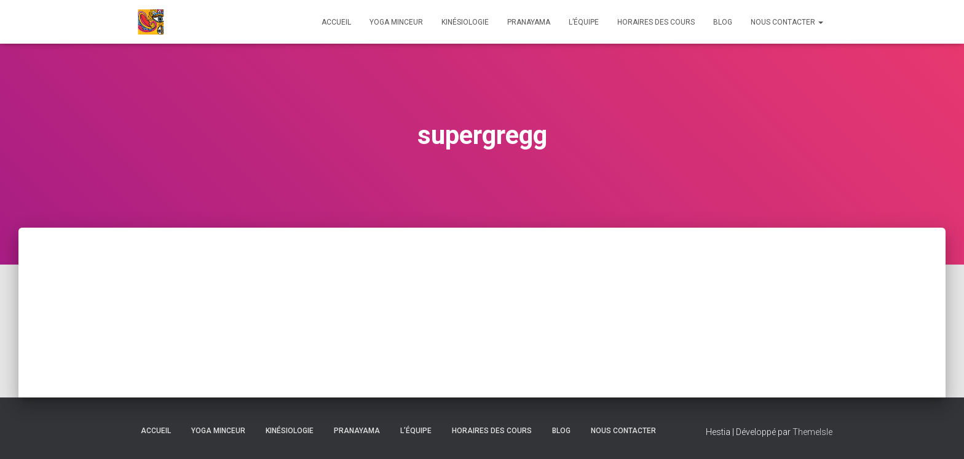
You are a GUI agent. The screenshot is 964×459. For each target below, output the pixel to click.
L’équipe (584, 22)
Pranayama (528, 22)
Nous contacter (787, 22)
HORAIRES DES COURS (656, 22)
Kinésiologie (465, 22)
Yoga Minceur (396, 22)
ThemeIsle (812, 432)
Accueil (336, 22)
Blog (722, 22)
